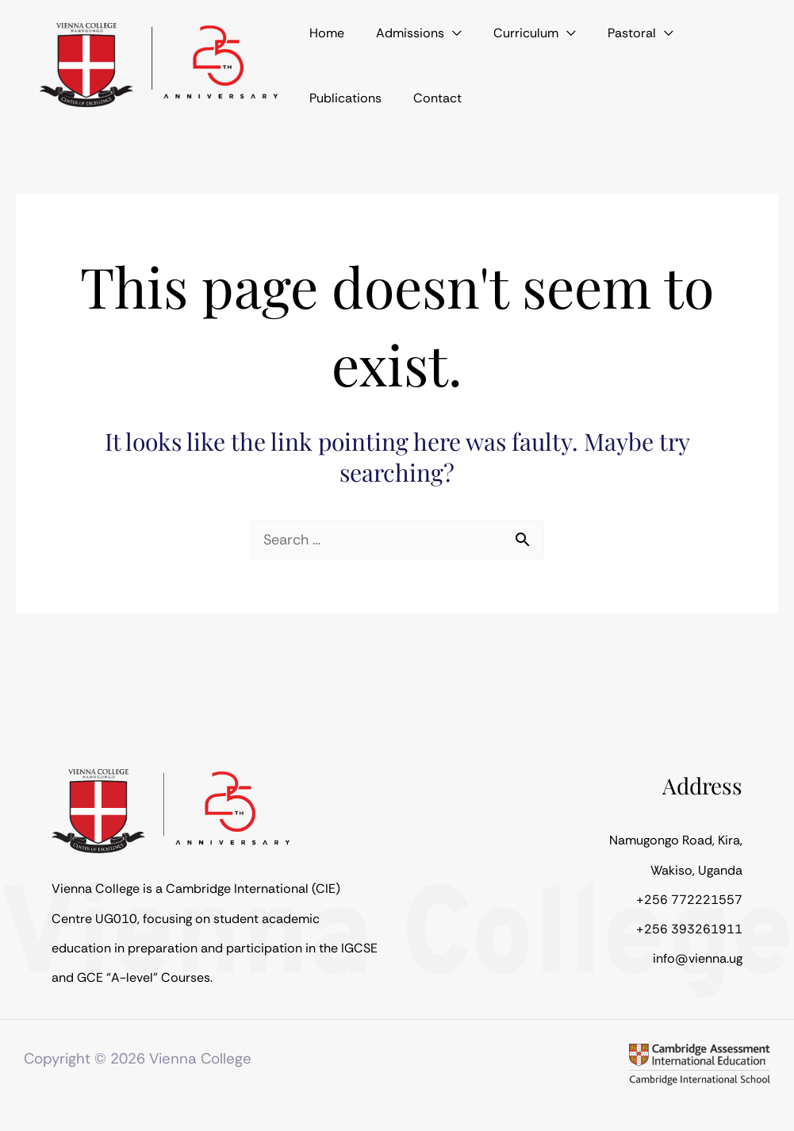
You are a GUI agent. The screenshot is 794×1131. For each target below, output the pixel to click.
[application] (429, 39)
